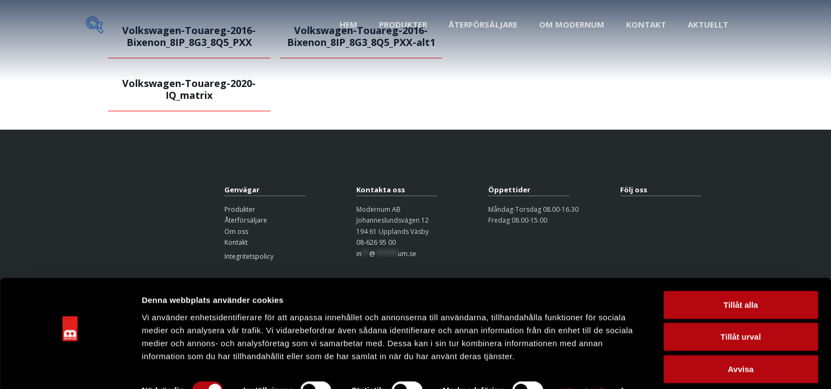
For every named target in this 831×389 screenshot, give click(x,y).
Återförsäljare (245, 220)
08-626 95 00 (376, 242)
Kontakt (236, 242)
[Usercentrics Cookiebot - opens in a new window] (70, 368)
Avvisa (741, 345)
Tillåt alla (740, 281)
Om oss (236, 231)
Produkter (239, 209)
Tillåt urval (741, 313)
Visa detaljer (587, 367)
